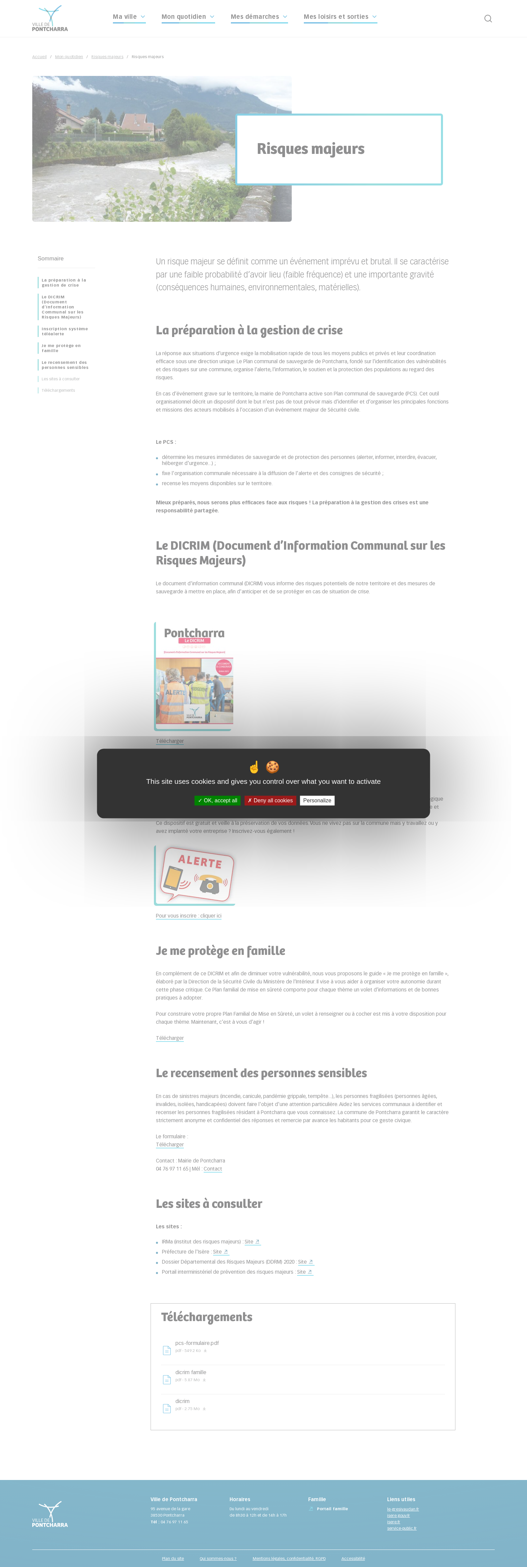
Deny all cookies (270, 800)
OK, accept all (217, 800)
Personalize (317, 800)
